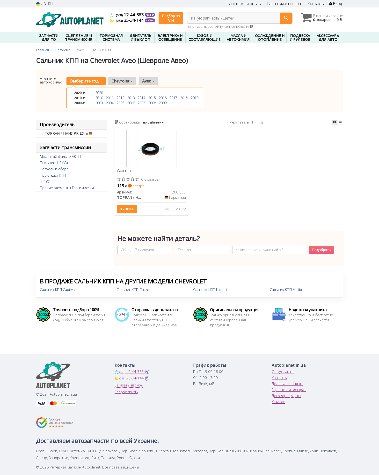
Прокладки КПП (53, 175)
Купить (127, 209)
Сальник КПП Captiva (57, 289)
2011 (110, 98)
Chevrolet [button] (121, 81)
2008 (152, 103)
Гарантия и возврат (285, 3)
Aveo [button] (148, 81)
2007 (141, 103)
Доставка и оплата (245, 3)
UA (41, 3)
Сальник (124, 171)
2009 (163, 103)
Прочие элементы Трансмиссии (67, 187)
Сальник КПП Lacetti (210, 289)
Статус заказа (283, 371)
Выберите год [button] (86, 81)
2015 (152, 98)
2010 (99, 98)
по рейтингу (153, 122)
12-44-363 (127, 15)
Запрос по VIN (126, 392)
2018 (184, 98)
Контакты (315, 3)
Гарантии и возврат (289, 389)
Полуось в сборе (54, 168)
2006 (131, 103)
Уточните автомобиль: (51, 80)
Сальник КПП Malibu (286, 289)
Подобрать (321, 250)
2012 (120, 98)
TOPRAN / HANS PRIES (66, 133)
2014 (141, 98)
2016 (163, 98)
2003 (99, 103)
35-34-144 (127, 20)
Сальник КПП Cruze (133, 289)
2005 (120, 103)
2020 (99, 92)
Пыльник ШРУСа (54, 162)
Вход (335, 3)
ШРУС (45, 181)
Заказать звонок (129, 385)
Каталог (278, 401)
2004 (110, 103)
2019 (194, 98)
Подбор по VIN (171, 18)
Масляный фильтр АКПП (60, 156)
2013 (131, 98)
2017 (173, 98)
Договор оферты (286, 395)
